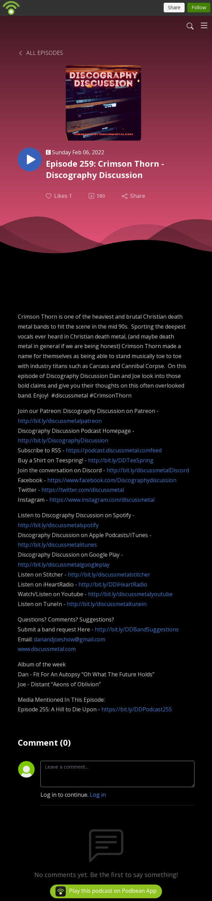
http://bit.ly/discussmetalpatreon (60, 421)
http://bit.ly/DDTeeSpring (120, 460)
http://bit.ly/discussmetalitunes (57, 544)
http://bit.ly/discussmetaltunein (107, 604)
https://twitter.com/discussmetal (82, 490)
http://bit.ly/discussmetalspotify (58, 525)
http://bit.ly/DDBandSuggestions (137, 629)
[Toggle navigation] (204, 25)
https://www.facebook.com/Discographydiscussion (111, 480)
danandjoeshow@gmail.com (69, 639)
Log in (98, 794)
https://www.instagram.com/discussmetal (101, 499)
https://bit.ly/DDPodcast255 (136, 709)
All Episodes (40, 53)
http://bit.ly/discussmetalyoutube (130, 594)
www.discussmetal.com (47, 649)
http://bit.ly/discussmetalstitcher (109, 574)
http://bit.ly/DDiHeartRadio (112, 584)
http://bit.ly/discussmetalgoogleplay (64, 564)
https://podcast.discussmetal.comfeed (114, 450)
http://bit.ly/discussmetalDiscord (148, 470)
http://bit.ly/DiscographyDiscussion (63, 440)
